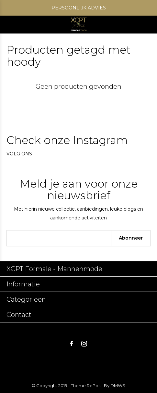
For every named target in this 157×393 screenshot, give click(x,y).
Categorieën (26, 299)
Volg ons (19, 154)
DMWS (117, 385)
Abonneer (131, 238)
